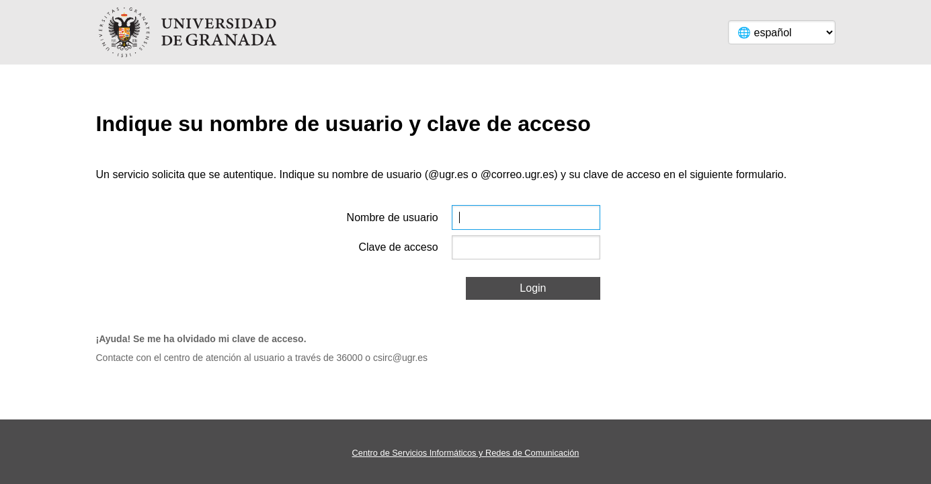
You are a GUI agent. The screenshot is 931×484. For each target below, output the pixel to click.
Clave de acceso (398, 247)
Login (533, 288)
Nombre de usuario (392, 217)
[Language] (782, 32)
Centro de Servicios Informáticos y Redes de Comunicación (465, 453)
